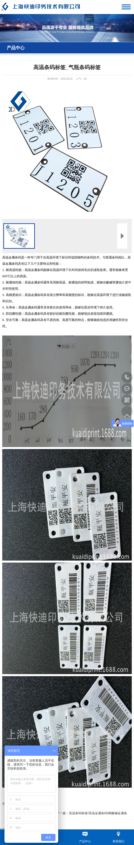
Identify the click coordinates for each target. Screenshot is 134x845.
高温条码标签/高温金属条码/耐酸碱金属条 (98, 813)
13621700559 (127, 377)
